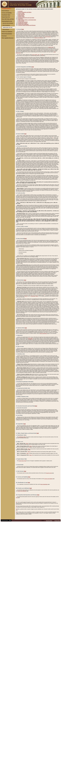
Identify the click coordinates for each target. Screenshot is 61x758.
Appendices (20, 18)
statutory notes (50, 47)
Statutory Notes (21, 16)
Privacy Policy (57, 520)
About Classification (43, 333)
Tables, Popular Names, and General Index (27, 19)
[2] (52, 137)
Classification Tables (34, 296)
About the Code (49, 473)
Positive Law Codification (23, 24)
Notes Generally (21, 14)
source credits (34, 54)
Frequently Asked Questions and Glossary (27, 25)
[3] (19, 198)
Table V (27, 453)
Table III (26, 296)
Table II (30, 446)
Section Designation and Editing (24, 12)
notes (38, 54)
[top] (23, 29)
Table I (27, 443)
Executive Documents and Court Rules (26, 17)
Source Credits (21, 13)
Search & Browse (48, 36)
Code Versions (21, 20)
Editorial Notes (21, 15)
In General (20, 11)
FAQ (17, 497)
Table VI (30, 455)
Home (58, 7)
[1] (28, 44)
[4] (44, 294)
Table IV (29, 451)
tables (42, 54)
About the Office (49, 520)
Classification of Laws (22, 23)
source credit (30, 338)
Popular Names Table (22, 460)
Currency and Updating (23, 22)
